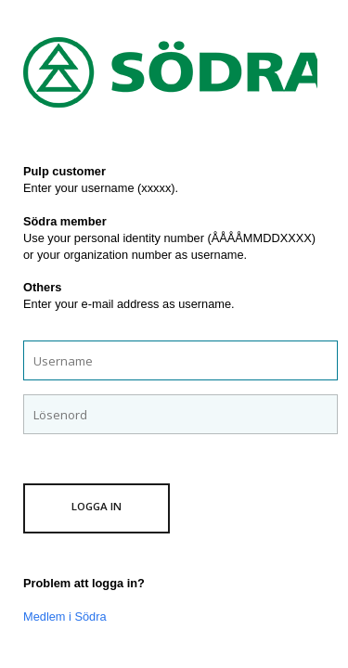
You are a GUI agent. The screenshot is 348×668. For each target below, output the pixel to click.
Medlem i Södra (65, 616)
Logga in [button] (96, 506)
